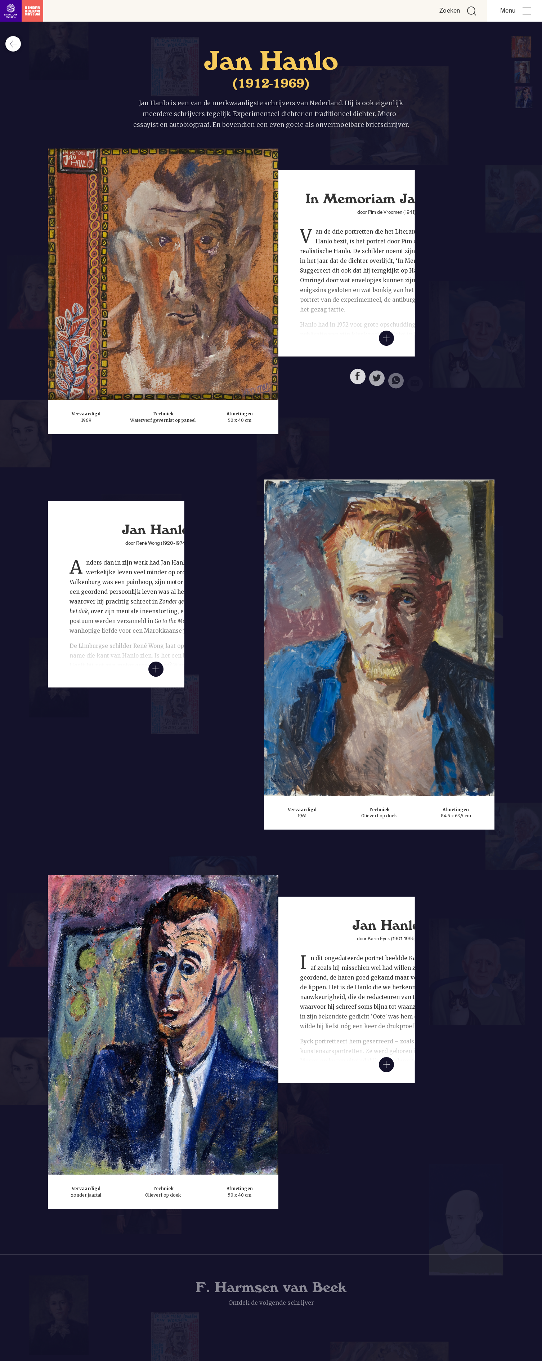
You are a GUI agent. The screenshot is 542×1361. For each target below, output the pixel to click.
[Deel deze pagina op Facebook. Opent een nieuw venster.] (358, 380)
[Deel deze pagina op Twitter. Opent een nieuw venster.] (377, 382)
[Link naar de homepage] (21, 11)
